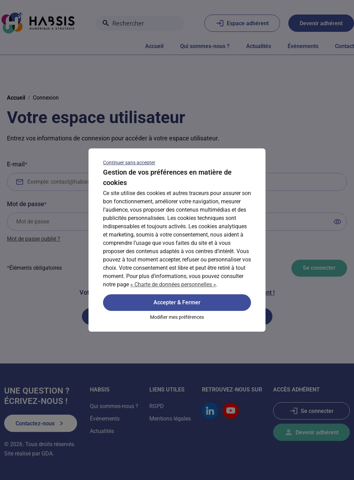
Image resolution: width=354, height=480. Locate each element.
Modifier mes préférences (177, 317)
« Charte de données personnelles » (173, 284)
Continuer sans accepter (129, 162)
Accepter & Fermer (177, 302)
